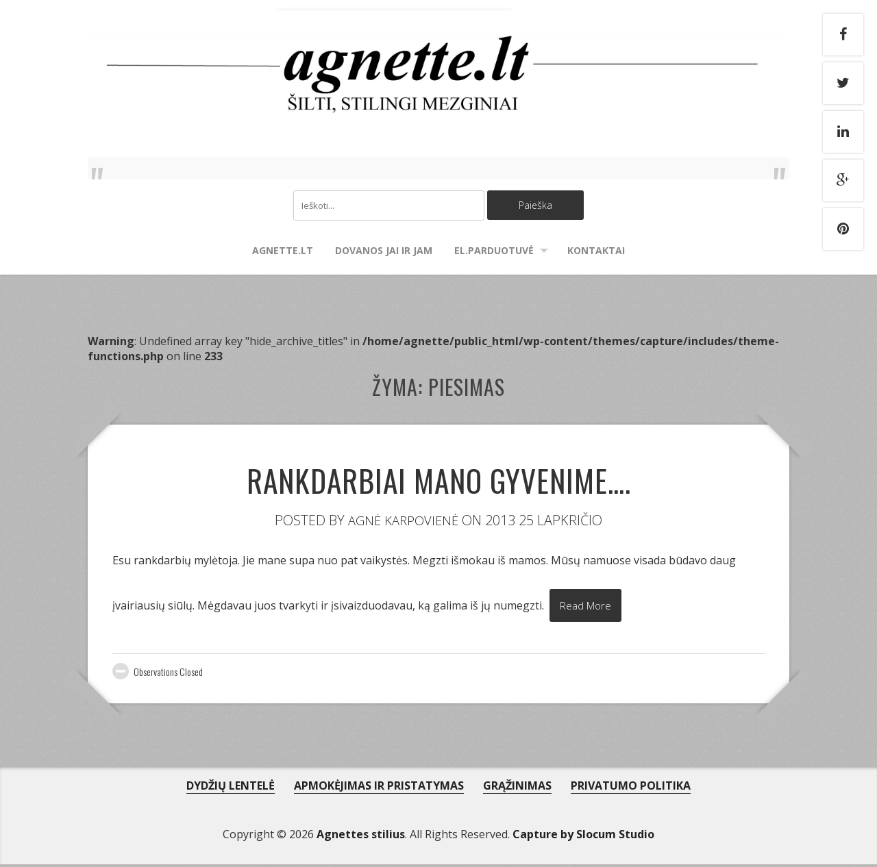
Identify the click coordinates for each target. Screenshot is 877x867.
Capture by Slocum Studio (583, 836)
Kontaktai (596, 251)
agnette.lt (282, 251)
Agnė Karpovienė (403, 521)
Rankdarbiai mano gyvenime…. (438, 477)
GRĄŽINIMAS (517, 788)
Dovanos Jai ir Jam (383, 251)
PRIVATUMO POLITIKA (631, 788)
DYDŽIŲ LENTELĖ (230, 788)
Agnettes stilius (361, 836)
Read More (587, 608)
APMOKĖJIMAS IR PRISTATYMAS (379, 788)
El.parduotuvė (494, 251)
